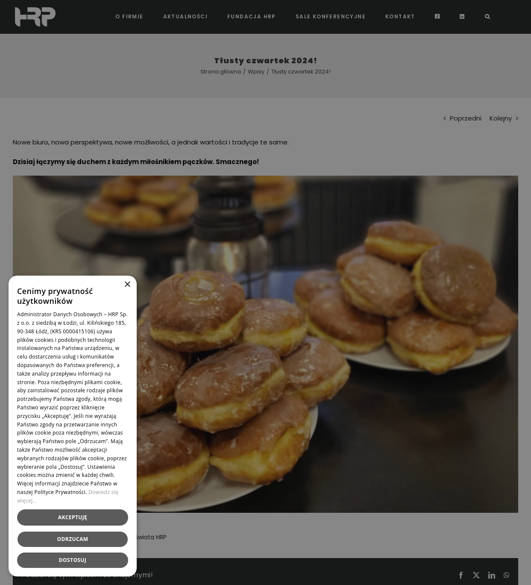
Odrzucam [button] (72, 539)
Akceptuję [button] (72, 517)
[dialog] (265, 292)
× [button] (127, 285)
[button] (72, 560)
